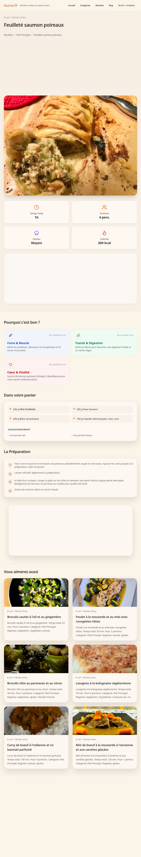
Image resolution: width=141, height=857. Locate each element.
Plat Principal (23, 34)
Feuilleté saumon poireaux (48, 34)
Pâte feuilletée (28, 409)
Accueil (71, 5)
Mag (111, 5)
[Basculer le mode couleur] (126, 5)
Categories (85, 5)
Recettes (100, 5)
